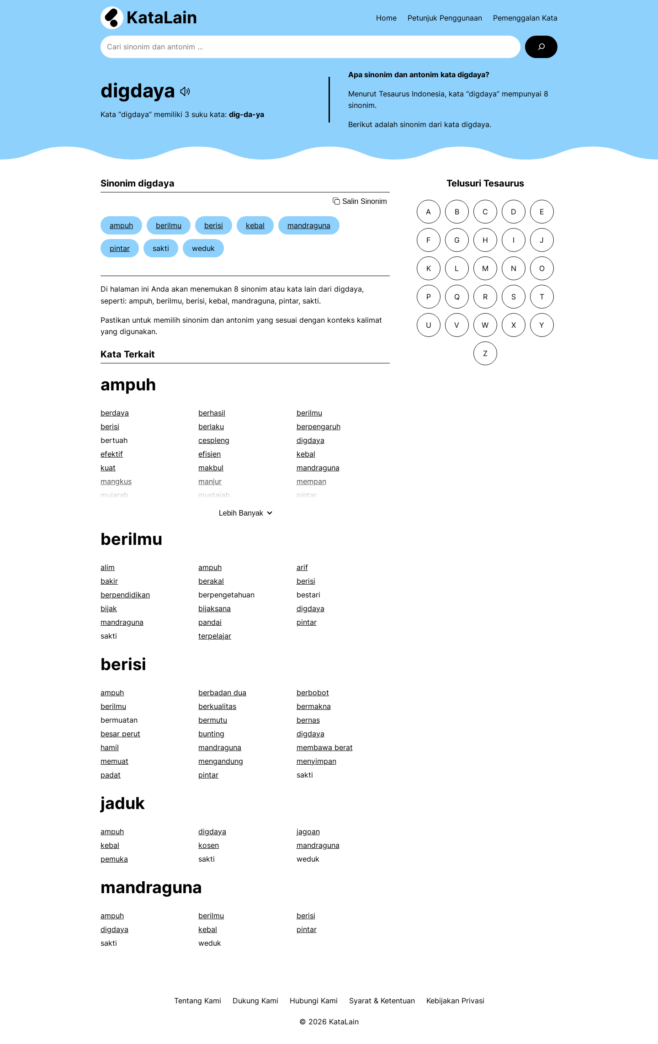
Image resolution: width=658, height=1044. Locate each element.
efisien (209, 453)
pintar (120, 248)
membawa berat (325, 747)
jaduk (123, 803)
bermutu (212, 719)
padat (111, 774)
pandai (210, 622)
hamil (110, 747)
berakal (211, 581)
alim (108, 567)
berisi (213, 225)
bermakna (314, 706)
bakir (109, 581)
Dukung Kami (255, 1000)
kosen (208, 845)
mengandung (220, 761)
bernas (308, 719)
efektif (112, 453)
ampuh (121, 225)
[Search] (541, 47)
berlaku (211, 426)
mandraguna (308, 225)
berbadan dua (222, 692)
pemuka (114, 858)
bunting (211, 733)
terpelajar (214, 635)
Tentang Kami (197, 1000)
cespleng (213, 440)
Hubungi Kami (314, 1000)
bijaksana (214, 608)
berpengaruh (318, 426)
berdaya (115, 412)
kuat (108, 467)
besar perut (120, 733)
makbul (210, 467)
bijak (109, 608)
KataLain (162, 17)
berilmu (168, 225)
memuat (114, 761)
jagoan (308, 831)
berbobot (313, 692)
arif (302, 567)
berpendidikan (125, 594)
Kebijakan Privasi (455, 1000)
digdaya (310, 440)
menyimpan (316, 761)
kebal (255, 225)
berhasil (211, 412)
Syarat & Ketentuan (382, 1000)
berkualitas (217, 706)
